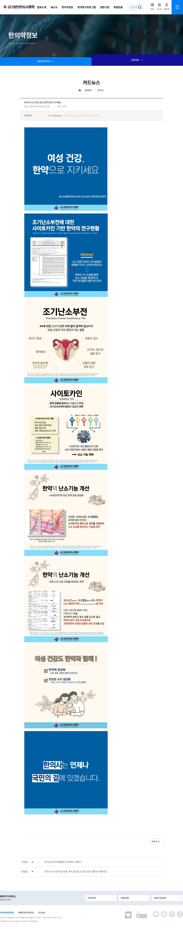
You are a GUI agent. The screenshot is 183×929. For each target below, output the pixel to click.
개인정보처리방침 (7, 912)
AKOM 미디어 (46, 61)
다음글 (24, 871)
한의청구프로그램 (86, 7)
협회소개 (41, 7)
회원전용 (118, 7)
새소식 (54, 7)
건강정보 (137, 60)
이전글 (24, 862)
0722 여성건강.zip (55, 116)
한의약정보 (67, 7)
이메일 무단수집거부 (26, 912)
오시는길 (41, 912)
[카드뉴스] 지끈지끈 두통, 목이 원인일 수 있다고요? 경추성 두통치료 (75, 871)
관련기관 (104, 7)
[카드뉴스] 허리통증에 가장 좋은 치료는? (63, 862)
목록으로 (155, 841)
